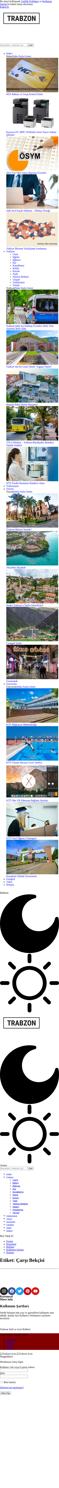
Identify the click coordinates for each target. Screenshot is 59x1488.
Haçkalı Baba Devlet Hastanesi (22, 404)
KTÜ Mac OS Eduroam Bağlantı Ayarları (27, 800)
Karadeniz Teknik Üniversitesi (21, 876)
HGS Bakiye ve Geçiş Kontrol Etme (24, 94)
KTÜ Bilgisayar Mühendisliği (21, 724)
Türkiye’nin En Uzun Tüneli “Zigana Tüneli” (29, 366)
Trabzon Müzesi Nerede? (19, 529)
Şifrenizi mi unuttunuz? (12, 1468)
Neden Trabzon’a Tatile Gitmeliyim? (24, 605)
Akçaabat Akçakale (16, 567)
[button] (4, 7)
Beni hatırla (8, 1463)
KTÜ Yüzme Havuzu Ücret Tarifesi (24, 762)
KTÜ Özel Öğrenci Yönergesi (21, 838)
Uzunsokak (12, 681)
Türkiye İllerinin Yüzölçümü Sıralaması (26, 248)
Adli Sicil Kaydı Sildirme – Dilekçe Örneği (28, 210)
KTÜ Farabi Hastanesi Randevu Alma (25, 483)
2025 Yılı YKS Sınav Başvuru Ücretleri (26, 172)
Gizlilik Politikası (30, 1)
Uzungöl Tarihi (14, 643)
